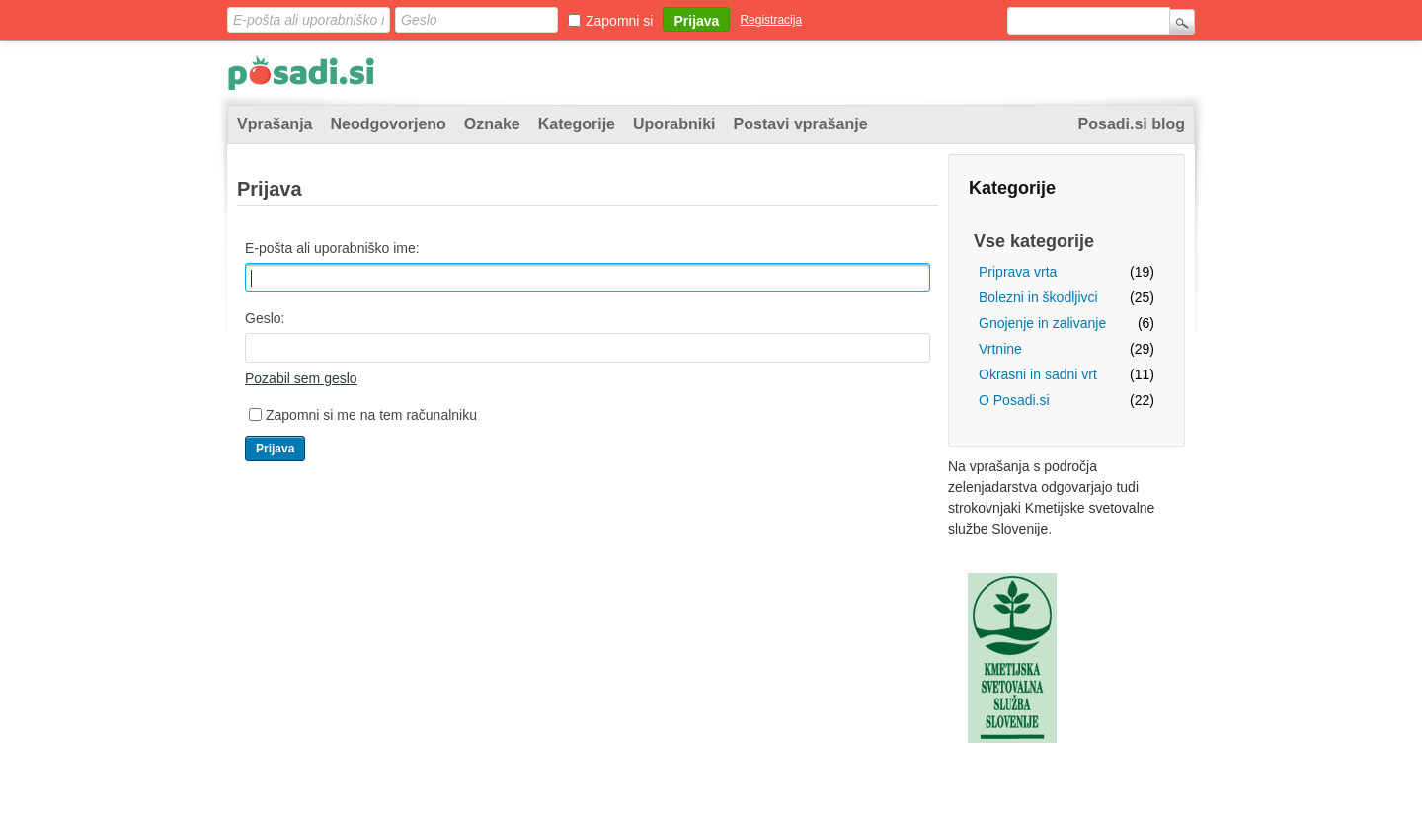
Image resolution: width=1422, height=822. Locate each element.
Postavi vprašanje (801, 124)
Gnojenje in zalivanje (1042, 323)
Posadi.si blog (1131, 124)
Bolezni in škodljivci (1038, 297)
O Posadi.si (1014, 400)
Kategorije (576, 124)
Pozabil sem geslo (301, 378)
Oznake (492, 124)
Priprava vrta (1018, 272)
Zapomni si (619, 21)
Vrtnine (1000, 349)
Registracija (771, 20)
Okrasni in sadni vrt (1038, 374)
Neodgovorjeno (387, 124)
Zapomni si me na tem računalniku (371, 415)
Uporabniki (674, 124)
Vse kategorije (1034, 241)
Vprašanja (274, 124)
